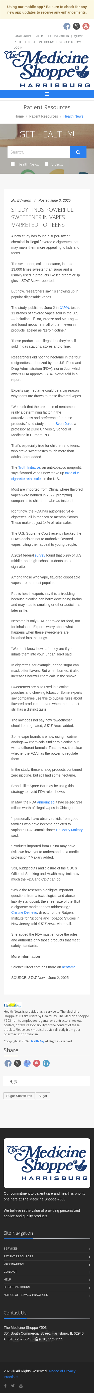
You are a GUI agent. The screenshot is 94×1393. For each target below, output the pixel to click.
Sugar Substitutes (19, 1096)
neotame (68, 967)
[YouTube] (21, 1386)
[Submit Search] (78, 152)
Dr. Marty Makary (69, 830)
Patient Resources (43, 116)
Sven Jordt (64, 424)
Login (18, 47)
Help (39, 36)
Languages (22, 36)
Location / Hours (41, 42)
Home (19, 116)
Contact (10, 1271)
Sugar (43, 1096)
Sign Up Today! (70, 42)
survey (40, 555)
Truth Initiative (29, 467)
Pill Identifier (58, 36)
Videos (54, 164)
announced (45, 802)
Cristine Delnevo (24, 912)
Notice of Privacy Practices (26, 1294)
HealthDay (37, 1041)
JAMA (64, 308)
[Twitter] (13, 1386)
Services (11, 1248)
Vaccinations (14, 1264)
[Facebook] (5, 1386)
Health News (25, 164)
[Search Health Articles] (39, 152)
